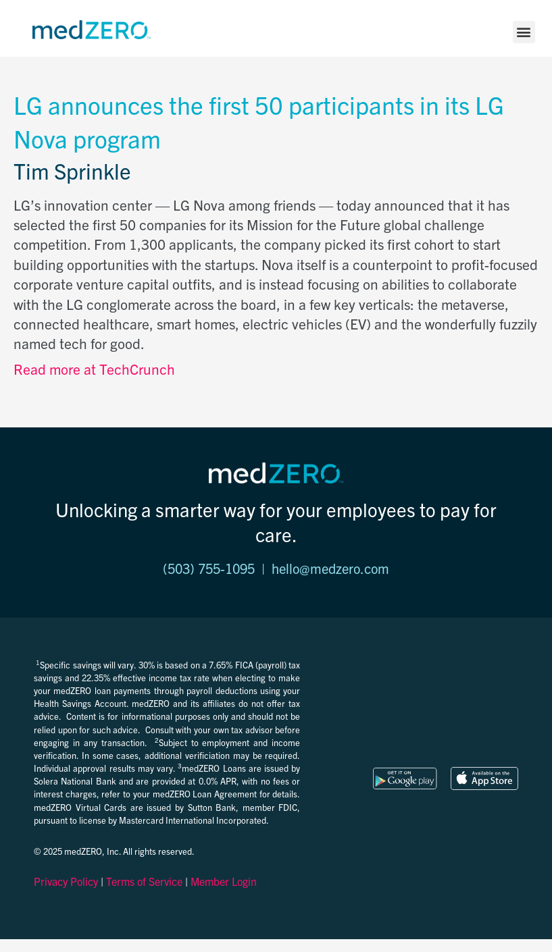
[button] (524, 32)
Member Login (224, 881)
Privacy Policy (66, 881)
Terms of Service (144, 881)
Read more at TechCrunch (94, 368)
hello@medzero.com (330, 568)
